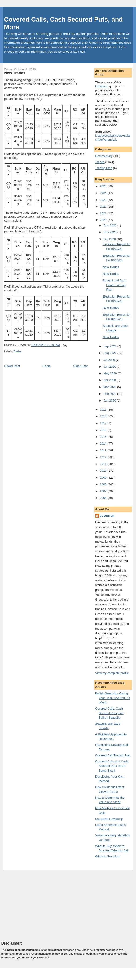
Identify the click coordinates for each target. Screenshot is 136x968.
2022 (104, 206)
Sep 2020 (110, 346)
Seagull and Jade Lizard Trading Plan (114, 285)
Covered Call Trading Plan (113, 755)
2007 (104, 491)
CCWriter (107, 515)
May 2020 (110, 373)
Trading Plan (103, 168)
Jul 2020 (109, 360)
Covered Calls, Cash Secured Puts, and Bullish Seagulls (109, 713)
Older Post (80, 366)
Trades (18, 351)
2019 (104, 409)
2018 (104, 416)
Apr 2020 (109, 380)
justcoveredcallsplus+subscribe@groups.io (112, 137)
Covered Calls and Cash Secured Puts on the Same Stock (111, 766)
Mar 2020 (110, 387)
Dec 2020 (110, 225)
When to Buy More (107, 856)
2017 (104, 423)
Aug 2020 (110, 353)
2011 (104, 464)
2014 (104, 443)
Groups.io (101, 86)
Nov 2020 (110, 232)
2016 (104, 430)
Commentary (103, 156)
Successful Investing (109, 819)
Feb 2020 (110, 394)
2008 (104, 484)
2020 (104, 220)
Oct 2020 (109, 239)
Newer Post (12, 366)
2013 (104, 450)
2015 (104, 436)
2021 (104, 213)
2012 (104, 457)
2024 (104, 193)
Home (47, 366)
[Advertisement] (36, 905)
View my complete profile (112, 673)
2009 (104, 477)
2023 (104, 200)
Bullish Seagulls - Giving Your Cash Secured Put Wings (112, 698)
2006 (104, 498)
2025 (104, 186)
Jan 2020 (110, 400)
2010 (104, 470)
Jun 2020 (110, 366)
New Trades (14, 73)
